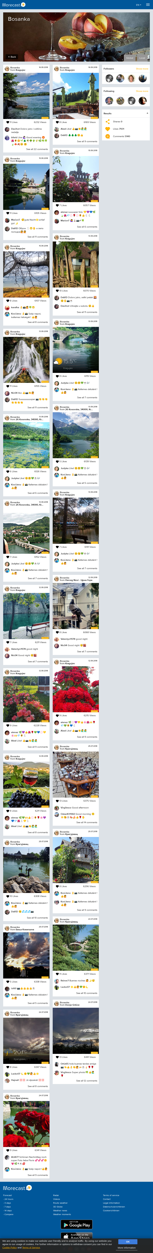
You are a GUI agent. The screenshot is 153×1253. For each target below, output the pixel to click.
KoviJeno (16, 313)
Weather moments (62, 1214)
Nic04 (14, 392)
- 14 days (7, 1211)
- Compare (8, 1214)
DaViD (14, 228)
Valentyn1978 (18, 649)
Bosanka (15, 67)
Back (12, 56)
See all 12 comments (86, 1081)
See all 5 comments (38, 1003)
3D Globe (58, 1207)
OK (128, 1241)
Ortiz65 (65, 1063)
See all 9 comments (38, 747)
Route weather (60, 1203)
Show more (142, 68)
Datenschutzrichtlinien (114, 1207)
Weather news (60, 1211)
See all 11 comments (38, 237)
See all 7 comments (38, 578)
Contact (106, 1199)
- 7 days (7, 1207)
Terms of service (111, 1195)
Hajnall (15, 1080)
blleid (14, 137)
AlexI (13, 740)
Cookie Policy (9, 1247)
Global (129, 58)
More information (127, 1247)
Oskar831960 (68, 814)
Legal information (111, 1203)
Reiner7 (65, 980)
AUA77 (15, 1157)
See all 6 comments (38, 493)
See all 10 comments (37, 918)
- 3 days (7, 1203)
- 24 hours (8, 1199)
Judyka (15, 478)
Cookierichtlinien (111, 1211)
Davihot (15, 128)
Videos (56, 1199)
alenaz (14, 732)
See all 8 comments (38, 322)
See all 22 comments (37, 149)
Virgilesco (66, 807)
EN (138, 5)
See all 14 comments (86, 822)
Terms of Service (31, 1247)
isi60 (13, 988)
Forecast (7, 1195)
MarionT (15, 219)
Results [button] (107, 113)
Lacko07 (15, 1073)
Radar (56, 1195)
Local (142, 58)
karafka (15, 307)
